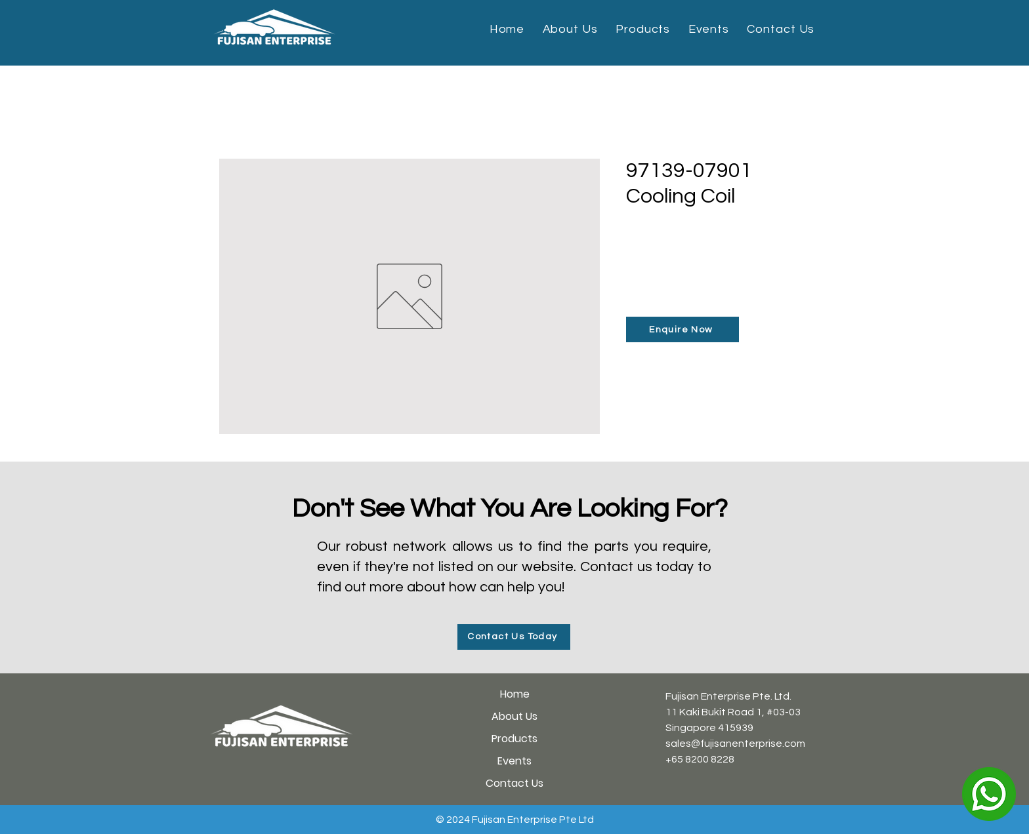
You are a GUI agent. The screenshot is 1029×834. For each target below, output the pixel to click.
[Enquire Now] (682, 329)
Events (514, 760)
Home (515, 694)
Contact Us (514, 783)
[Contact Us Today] (513, 637)
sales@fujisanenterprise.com (735, 743)
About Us (514, 716)
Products (514, 738)
